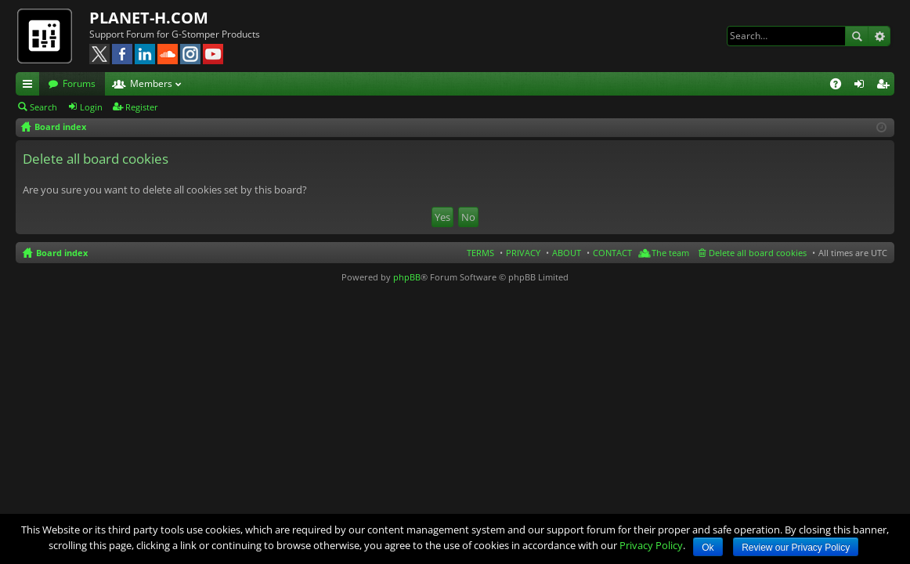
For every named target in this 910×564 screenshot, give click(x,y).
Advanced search (879, 36)
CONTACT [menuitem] (612, 252)
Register (141, 107)
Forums (79, 83)
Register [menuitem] (885, 86)
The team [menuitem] (670, 252)
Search (856, 36)
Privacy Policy (651, 545)
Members (151, 83)
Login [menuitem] (862, 86)
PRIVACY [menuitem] (523, 252)
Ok (707, 547)
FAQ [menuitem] (840, 86)
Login (91, 107)
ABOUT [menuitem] (566, 252)
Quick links (30, 86)
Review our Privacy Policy (796, 547)
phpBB (407, 277)
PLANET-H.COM (148, 17)
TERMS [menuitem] (480, 252)
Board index (62, 252)
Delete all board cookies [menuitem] (758, 252)
